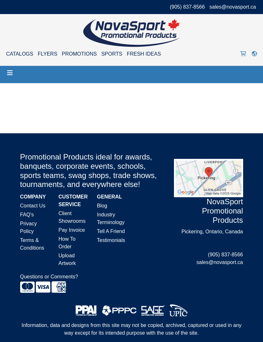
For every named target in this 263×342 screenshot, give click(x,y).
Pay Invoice (72, 230)
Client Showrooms (72, 217)
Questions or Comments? (49, 276)
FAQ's (27, 214)
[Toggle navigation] (10, 72)
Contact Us (32, 205)
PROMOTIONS (79, 54)
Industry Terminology (111, 218)
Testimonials (111, 240)
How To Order (67, 242)
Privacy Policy (28, 227)
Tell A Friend (111, 231)
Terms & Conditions (32, 244)
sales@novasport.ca (233, 7)
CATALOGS (19, 54)
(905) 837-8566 (187, 7)
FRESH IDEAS (144, 54)
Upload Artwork (67, 259)
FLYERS (47, 54)
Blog (102, 205)
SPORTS (111, 54)
